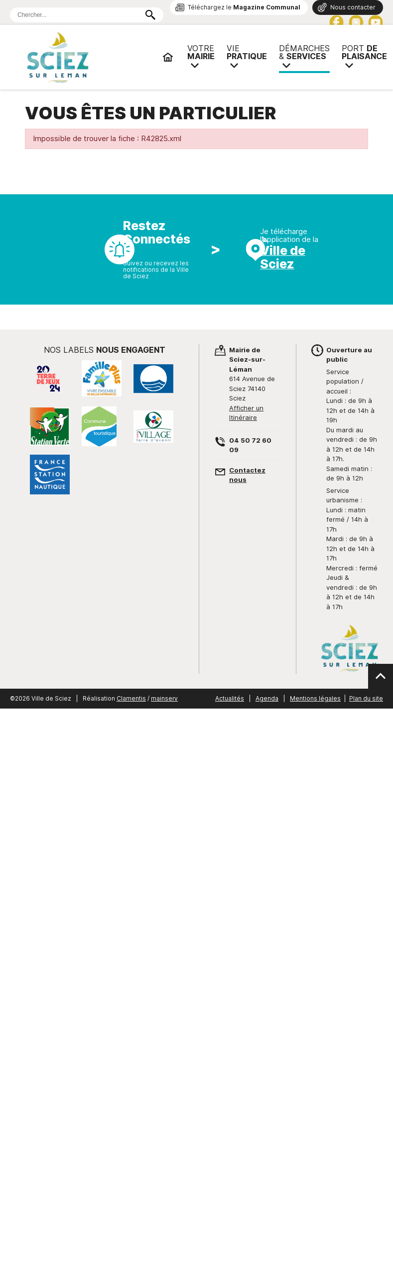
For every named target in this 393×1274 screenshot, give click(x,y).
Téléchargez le (244, 7)
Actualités (229, 698)
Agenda (267, 698)
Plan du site (366, 698)
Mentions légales (315, 698)
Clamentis (131, 698)
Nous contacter (353, 7)
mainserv (164, 698)
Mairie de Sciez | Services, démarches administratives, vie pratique (89, 57)
